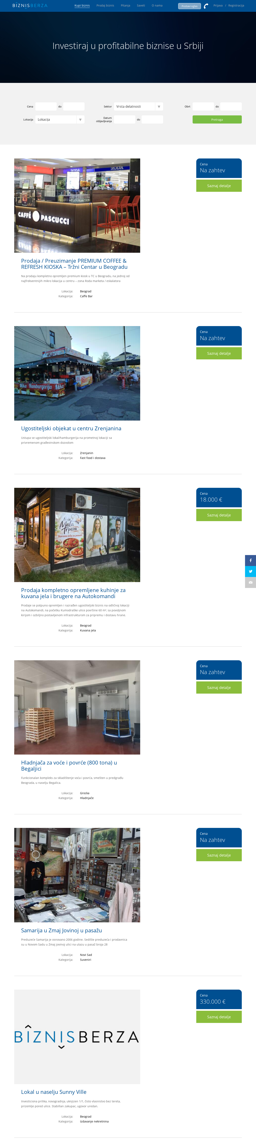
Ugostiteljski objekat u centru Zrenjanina (130, 248)
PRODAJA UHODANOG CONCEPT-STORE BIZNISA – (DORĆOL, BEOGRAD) (128, 772)
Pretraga (217, 120)
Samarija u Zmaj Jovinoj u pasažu (120, 509)
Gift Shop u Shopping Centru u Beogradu (130, 856)
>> (179, 1024)
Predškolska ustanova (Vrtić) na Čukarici (129, 943)
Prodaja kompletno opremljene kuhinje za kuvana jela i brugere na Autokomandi (132, 338)
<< (77, 1024)
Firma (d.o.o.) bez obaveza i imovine (124, 682)
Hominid (172, 1125)
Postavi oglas (189, 6)
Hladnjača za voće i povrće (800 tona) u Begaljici (128, 425)
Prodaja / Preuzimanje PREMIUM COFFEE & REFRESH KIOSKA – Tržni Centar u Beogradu (133, 164)
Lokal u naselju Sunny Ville (112, 596)
